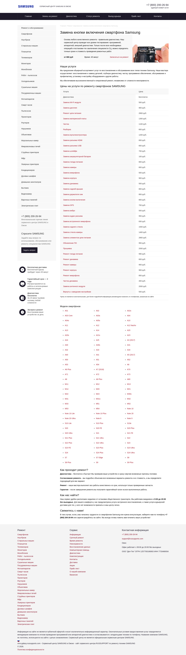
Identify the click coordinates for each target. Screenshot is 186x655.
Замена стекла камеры (73, 232)
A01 (66, 311)
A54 (97, 365)
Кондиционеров (27, 170)
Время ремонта (76, 541)
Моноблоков (26, 69)
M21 (129, 389)
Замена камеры (69, 167)
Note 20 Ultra (70, 418)
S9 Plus (130, 462)
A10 (128, 320)
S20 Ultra (68, 433)
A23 (128, 335)
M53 (66, 409)
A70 (128, 369)
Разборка (67, 129)
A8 (66, 379)
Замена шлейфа (70, 151)
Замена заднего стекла (73, 227)
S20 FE (99, 428)
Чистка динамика (70, 281)
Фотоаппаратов (27, 99)
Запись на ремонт (49, 16)
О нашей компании (78, 572)
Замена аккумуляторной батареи (77, 156)
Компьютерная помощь (79, 550)
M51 (97, 404)
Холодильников (27, 81)
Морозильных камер (29, 141)
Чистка (66, 124)
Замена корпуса (70, 178)
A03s (98, 316)
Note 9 (129, 418)
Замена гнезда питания (73, 162)
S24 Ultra (131, 453)
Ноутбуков (25, 40)
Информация (75, 535)
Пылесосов (26, 111)
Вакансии (74, 575)
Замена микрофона (71, 173)
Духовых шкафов (28, 176)
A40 (66, 355)
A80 (128, 379)
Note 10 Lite (70, 413)
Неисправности (76, 544)
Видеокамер (26, 194)
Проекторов (26, 117)
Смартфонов (26, 34)
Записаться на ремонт (119, 57)
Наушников (26, 129)
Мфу (23, 158)
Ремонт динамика (70, 259)
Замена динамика (70, 184)
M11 (66, 384)
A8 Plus (99, 379)
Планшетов (26, 52)
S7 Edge (99, 458)
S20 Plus (130, 428)
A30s (98, 345)
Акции (72, 565)
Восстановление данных (80, 547)
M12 (97, 384)
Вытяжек (25, 188)
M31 (66, 399)
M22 (66, 394)
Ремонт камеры (69, 265)
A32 (66, 350)
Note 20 (130, 413)
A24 (66, 340)
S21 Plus (68, 438)
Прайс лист (136, 16)
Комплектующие (76, 556)
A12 (97, 325)
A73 (128, 374)
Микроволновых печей (30, 146)
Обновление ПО (70, 243)
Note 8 (98, 418)
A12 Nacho (131, 325)
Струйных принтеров (30, 152)
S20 (66, 428)
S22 (128, 438)
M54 (97, 409)
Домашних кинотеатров (31, 182)
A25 (97, 340)
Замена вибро (69, 211)
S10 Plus (99, 423)
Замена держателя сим (73, 194)
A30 (66, 345)
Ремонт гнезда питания (73, 254)
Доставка (73, 562)
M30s (129, 394)
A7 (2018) (100, 369)
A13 (66, 330)
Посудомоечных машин (31, 93)
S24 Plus (99, 453)
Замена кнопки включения (74, 200)
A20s (67, 335)
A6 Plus (68, 369)
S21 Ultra (99, 438)
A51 (97, 360)
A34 (128, 350)
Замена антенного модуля (74, 286)
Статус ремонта (93, 16)
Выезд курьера (114, 16)
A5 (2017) (131, 355)
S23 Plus (99, 448)
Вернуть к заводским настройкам (77, 292)
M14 (66, 389)
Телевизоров (26, 58)
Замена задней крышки (73, 189)
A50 (66, 360)
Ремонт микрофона (71, 275)
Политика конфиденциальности (30, 650)
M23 (97, 394)
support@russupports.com (132, 539)
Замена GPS (68, 205)
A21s (98, 335)
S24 (66, 453)
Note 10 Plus (101, 413)
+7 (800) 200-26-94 (157, 4)
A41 (97, 355)
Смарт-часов (26, 105)
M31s (98, 399)
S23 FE (68, 448)
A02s (129, 311)
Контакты (158, 16)
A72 (97, 374)
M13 (129, 384)
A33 (97, 350)
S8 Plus (68, 462)
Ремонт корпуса (69, 270)
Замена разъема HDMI (72, 140)
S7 (66, 458)
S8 (128, 458)
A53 (66, 365)
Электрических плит (29, 206)
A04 (128, 316)
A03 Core (68, 316)
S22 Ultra (99, 443)
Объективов (26, 135)
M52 (129, 404)
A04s (67, 320)
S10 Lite (68, 423)
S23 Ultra (131, 448)
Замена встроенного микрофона (76, 221)
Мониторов (26, 63)
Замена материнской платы (74, 119)
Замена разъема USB (72, 146)
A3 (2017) (131, 340)
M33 (66, 404)
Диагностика (71, 16)
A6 (128, 365)
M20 (97, 389)
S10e (129, 423)
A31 (128, 345)
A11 (66, 325)
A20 (128, 330)
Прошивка (67, 248)
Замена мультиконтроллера (75, 135)
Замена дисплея (70, 108)
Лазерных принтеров (30, 164)
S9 (97, 462)
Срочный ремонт (77, 538)
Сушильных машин (29, 87)
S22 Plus (68, 443)
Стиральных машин (29, 46)
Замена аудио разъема (73, 216)
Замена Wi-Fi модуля (72, 102)
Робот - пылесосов (29, 75)
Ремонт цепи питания (72, 113)
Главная (28, 16)
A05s (98, 320)
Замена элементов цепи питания (77, 238)
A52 (128, 360)
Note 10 (130, 409)
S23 (128, 443)
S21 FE (130, 433)
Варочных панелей (29, 200)
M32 (129, 399)
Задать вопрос (29, 250)
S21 (97, 433)
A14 (97, 330)
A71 (66, 374)
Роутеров (25, 123)
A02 (97, 311)
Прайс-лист (74, 569)
